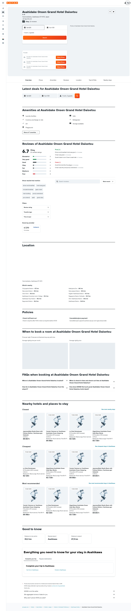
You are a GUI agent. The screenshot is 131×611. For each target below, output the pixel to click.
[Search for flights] (3, 8)
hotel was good (41, 185)
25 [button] (45, 62)
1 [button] (62, 44)
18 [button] (45, 57)
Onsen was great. (63, 155)
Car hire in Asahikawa (32, 570)
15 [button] (62, 53)
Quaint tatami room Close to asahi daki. (68, 157)
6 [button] (53, 49)
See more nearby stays (108, 409)
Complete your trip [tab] (30, 559)
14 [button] (58, 53)
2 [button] (36, 49)
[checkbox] (31, 229)
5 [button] (49, 49)
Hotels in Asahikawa (60, 570)
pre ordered (26, 197)
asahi (33, 197)
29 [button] (62, 62)
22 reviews (33, 21)
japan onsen (38, 189)
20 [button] (54, 57)
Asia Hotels (39, 607)
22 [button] (62, 57)
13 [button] (53, 53)
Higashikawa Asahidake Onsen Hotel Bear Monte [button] (102, 432)
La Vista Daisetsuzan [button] (75, 431)
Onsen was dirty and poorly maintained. (69, 167)
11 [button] (45, 53)
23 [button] (36, 62)
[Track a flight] (3, 25)
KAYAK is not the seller (69, 591)
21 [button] (58, 57)
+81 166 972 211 (27, 19)
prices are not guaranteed (58, 586)
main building (26, 193)
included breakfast (28, 189)
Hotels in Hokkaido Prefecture (61, 607)
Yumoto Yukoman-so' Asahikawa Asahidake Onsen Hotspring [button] (55, 432)
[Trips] (3, 34)
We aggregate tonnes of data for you (69, 594)
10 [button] (40, 53)
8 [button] (62, 49)
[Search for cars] (3, 16)
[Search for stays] (3, 12)
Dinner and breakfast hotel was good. (68, 152)
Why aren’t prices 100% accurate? (69, 598)
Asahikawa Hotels (75, 607)
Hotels (32, 607)
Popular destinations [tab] (45, 559)
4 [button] (90, 44)
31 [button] (40, 66)
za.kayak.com (25, 607)
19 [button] (49, 57)
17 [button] (40, 57)
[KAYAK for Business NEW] (3, 29)
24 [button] (40, 62)
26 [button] (49, 62)
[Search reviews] (79, 181)
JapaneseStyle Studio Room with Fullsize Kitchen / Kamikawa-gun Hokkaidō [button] (33, 433)
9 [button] (36, 53)
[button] (3, 3)
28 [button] (58, 62)
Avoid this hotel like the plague (66, 165)
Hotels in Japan (48, 607)
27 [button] (54, 62)
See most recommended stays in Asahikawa (102, 483)
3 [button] (40, 49)
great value (40, 197)
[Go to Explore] (3, 21)
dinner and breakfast (28, 185)
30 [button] (36, 66)
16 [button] (36, 57)
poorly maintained (38, 193)
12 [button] (49, 53)
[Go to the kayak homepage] (12, 3)
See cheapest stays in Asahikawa (105, 446)
